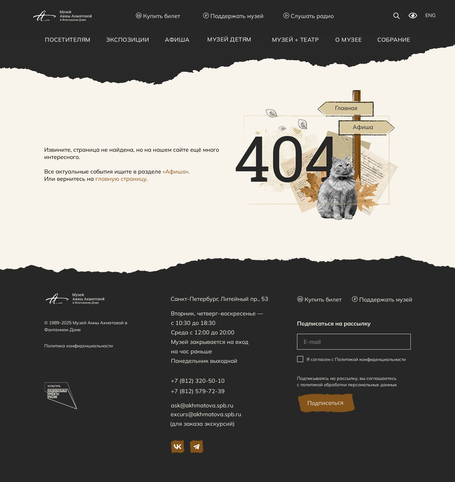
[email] (354, 342)
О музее (348, 39)
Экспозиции (127, 39)
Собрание (393, 39)
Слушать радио (308, 16)
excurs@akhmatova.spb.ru (206, 414)
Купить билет (158, 16)
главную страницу (120, 178)
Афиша (177, 39)
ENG (430, 15)
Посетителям (68, 39)
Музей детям (229, 39)
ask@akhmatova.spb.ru (202, 405)
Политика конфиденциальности (78, 346)
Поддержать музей (233, 16)
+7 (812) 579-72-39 (198, 391)
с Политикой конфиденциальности (368, 359)
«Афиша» (175, 171)
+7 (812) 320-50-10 (198, 380)
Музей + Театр (295, 39)
